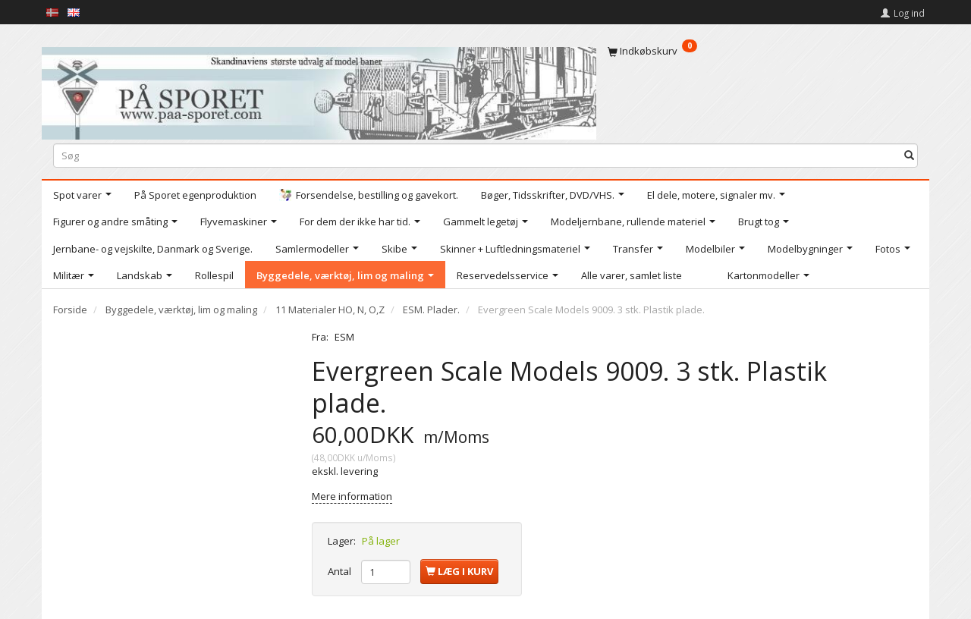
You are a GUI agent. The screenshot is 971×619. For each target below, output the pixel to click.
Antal (341, 571)
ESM (344, 337)
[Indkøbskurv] (762, 51)
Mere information (352, 496)
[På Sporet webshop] (319, 90)
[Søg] (909, 155)
